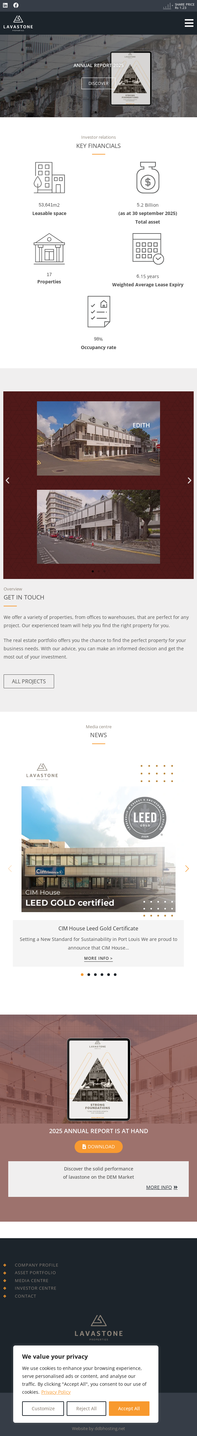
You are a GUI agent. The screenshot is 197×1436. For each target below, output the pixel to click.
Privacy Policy (56, 1392)
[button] (96, 112)
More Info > (98, 958)
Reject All (86, 1408)
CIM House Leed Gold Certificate (98, 928)
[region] (85, 1384)
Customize (43, 1408)
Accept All (129, 1408)
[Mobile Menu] (189, 23)
